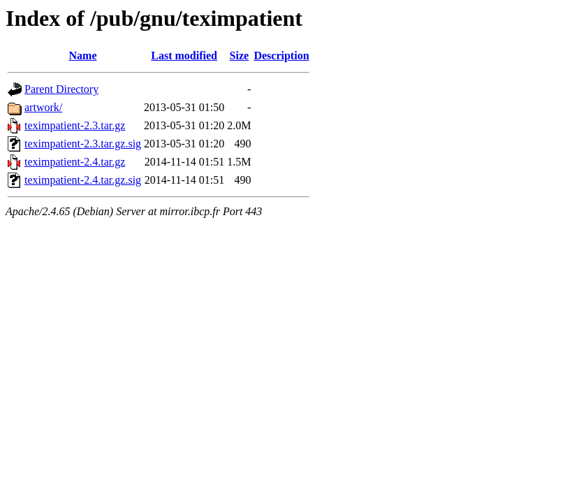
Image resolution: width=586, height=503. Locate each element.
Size (239, 55)
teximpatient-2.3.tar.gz (74, 125)
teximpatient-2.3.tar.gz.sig (82, 144)
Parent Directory (61, 89)
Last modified (184, 55)
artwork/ (43, 107)
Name (83, 55)
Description (281, 55)
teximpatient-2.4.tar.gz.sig (82, 180)
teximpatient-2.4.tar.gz (74, 162)
